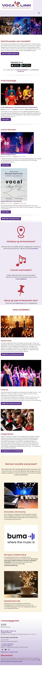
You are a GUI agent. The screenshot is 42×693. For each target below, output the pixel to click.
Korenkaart (34, 249)
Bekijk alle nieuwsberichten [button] (11, 219)
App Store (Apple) (21, 70)
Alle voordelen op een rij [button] (10, 53)
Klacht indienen (6, 645)
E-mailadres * (5, 669)
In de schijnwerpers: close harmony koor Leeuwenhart (19, 107)
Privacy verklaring (7, 644)
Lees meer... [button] (6, 119)
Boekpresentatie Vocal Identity (11, 201)
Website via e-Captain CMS (9, 652)
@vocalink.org (8, 631)
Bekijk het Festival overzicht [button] (11, 403)
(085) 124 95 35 (6, 632)
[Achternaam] (20, 682)
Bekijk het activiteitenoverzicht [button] (12, 354)
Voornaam (4, 674)
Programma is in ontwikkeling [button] (12, 451)
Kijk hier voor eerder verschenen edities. (20, 660)
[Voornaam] (20, 677)
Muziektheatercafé (12, 601)
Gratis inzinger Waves (8, 154)
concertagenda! (21, 279)
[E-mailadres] (20, 671)
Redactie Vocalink (33, 109)
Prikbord (18, 303)
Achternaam (4, 680)
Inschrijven (20, 686)
